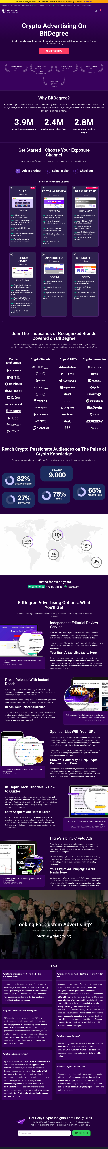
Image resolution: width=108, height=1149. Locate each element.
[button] (87, 5)
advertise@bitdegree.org (54, 936)
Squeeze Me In (81, 1133)
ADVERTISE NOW (54, 51)
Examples (24, 194)
